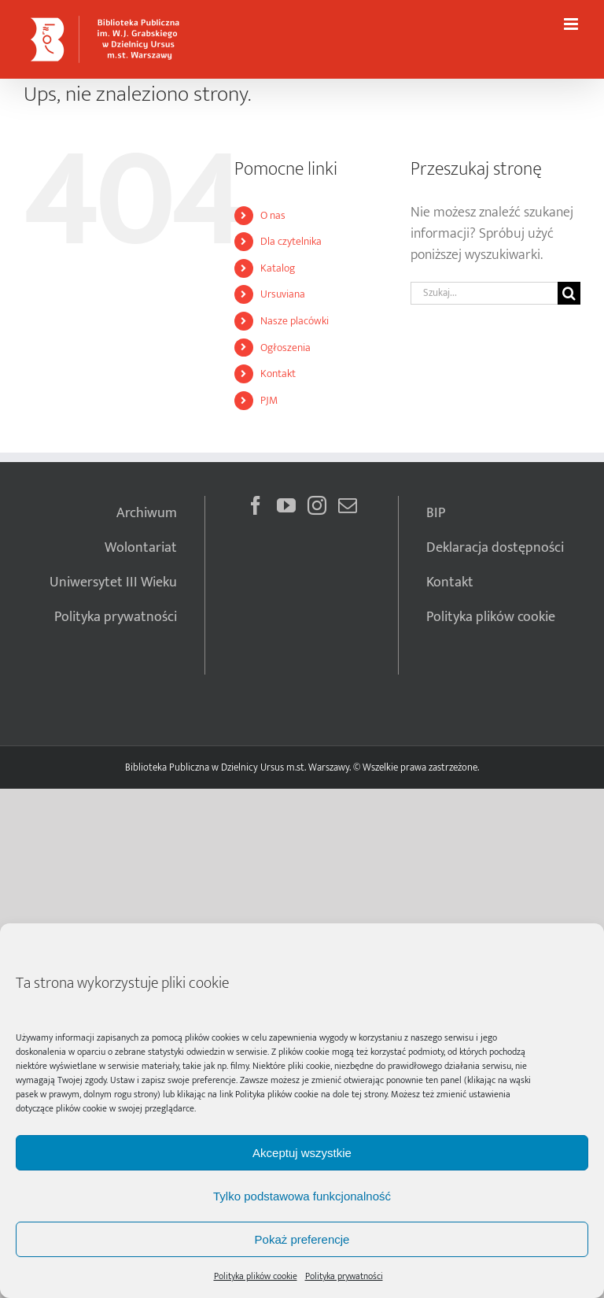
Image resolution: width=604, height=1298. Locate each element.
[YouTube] (286, 505)
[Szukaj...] (484, 293)
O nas (272, 215)
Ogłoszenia (285, 347)
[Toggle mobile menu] (572, 24)
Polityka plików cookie (277, 1094)
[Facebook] (255, 505)
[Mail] (347, 505)
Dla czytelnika (291, 241)
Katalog (277, 268)
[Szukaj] (569, 293)
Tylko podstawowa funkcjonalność (302, 1196)
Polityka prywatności (344, 1276)
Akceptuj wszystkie (302, 1152)
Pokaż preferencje (302, 1239)
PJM (269, 400)
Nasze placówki (294, 321)
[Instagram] (317, 505)
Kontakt (278, 373)
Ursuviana (282, 294)
